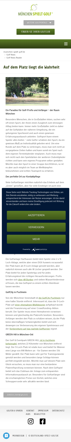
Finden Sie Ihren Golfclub (35, 31)
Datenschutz (58, 410)
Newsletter (39, 414)
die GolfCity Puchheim (50, 297)
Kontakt (30, 410)
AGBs (28, 414)
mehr (36, 239)
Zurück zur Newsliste (17, 395)
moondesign (18, 435)
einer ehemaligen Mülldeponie (30, 304)
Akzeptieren (36, 215)
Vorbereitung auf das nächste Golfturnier (29, 328)
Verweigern (36, 227)
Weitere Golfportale (37, 22)
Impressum (43, 410)
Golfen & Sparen (15, 410)
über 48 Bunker (25, 279)
